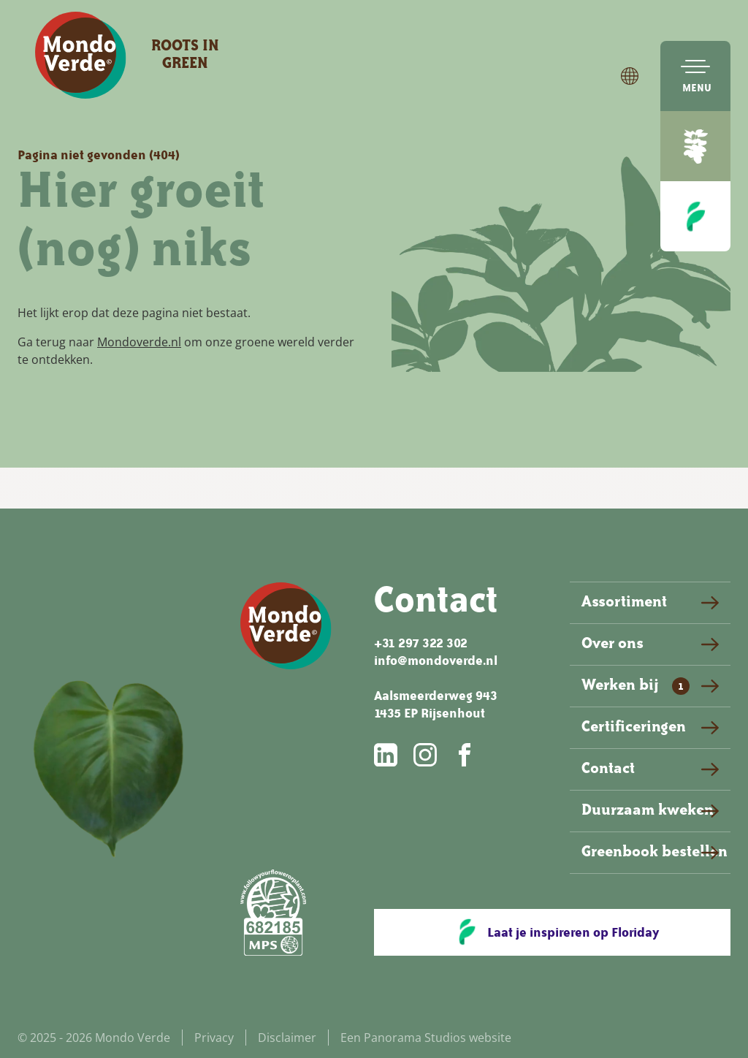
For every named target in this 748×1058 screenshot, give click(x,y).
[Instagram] (426, 755)
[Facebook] (466, 755)
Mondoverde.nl (139, 342)
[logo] (80, 55)
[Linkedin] (387, 755)
